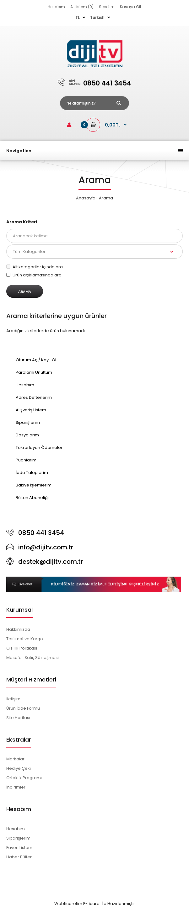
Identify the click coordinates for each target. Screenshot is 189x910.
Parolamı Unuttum (34, 372)
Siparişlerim (28, 422)
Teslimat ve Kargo (24, 639)
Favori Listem (19, 848)
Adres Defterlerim (34, 397)
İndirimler (15, 787)
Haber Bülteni (20, 857)
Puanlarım (26, 460)
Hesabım (56, 6)
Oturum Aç (26, 360)
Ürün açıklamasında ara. (34, 275)
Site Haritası (18, 718)
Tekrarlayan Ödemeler (39, 447)
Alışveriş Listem (31, 410)
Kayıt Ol (48, 360)
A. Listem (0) (82, 6)
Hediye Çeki (18, 768)
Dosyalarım (27, 435)
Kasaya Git (130, 6)
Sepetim (107, 6)
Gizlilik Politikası (21, 648)
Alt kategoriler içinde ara (34, 267)
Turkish (97, 17)
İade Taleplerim (32, 473)
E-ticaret (92, 904)
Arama (106, 198)
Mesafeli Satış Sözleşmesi (32, 658)
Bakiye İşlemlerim (33, 485)
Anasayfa (85, 198)
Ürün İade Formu (23, 708)
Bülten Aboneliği (32, 498)
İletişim (13, 699)
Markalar (15, 759)
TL (77, 17)
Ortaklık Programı (24, 778)
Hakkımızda (18, 629)
